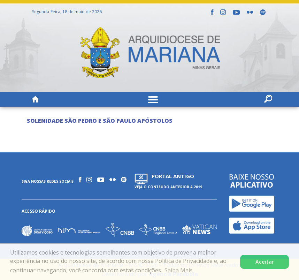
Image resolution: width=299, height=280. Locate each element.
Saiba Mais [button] (178, 270)
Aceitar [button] (264, 261)
